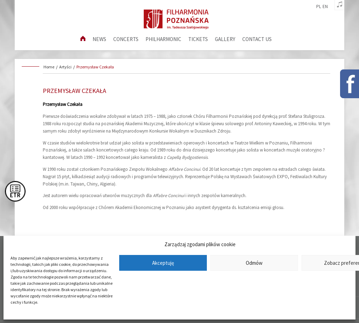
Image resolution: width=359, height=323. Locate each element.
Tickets (198, 39)
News (99, 39)
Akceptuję (163, 263)
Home (48, 66)
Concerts (125, 39)
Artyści (65, 66)
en (325, 6)
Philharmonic (163, 39)
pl (318, 6)
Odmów (254, 263)
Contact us (257, 39)
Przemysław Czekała (95, 66)
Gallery (225, 39)
